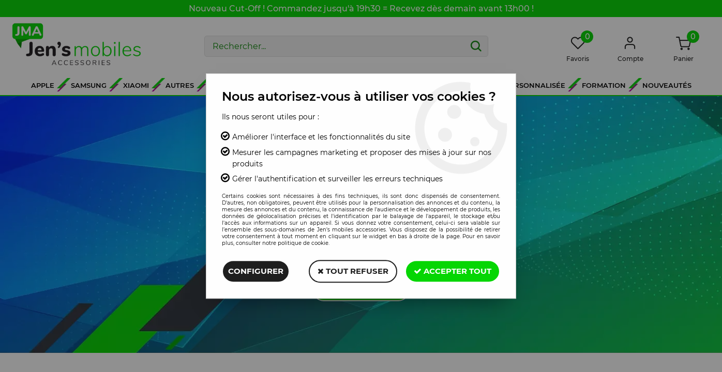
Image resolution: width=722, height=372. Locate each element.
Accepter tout (452, 271)
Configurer (255, 271)
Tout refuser (353, 271)
